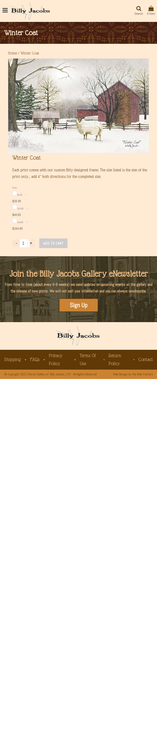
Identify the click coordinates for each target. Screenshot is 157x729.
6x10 (19, 194)
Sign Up (78, 305)
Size (14, 187)
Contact (145, 359)
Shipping (12, 359)
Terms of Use (88, 359)
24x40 (20, 222)
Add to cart (53, 243)
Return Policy (115, 359)
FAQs (35, 359)
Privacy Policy (56, 359)
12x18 (20, 208)
